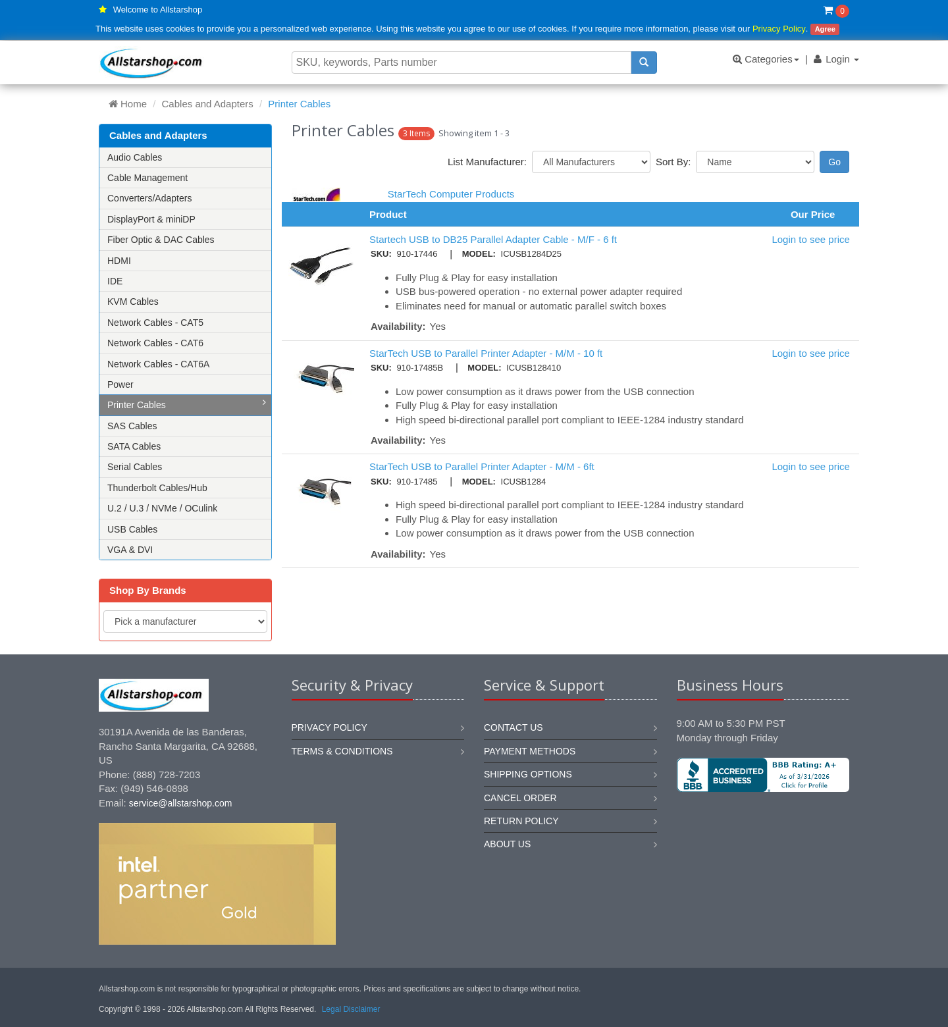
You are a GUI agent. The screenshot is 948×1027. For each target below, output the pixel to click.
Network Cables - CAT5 (155, 322)
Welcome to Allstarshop (158, 9)
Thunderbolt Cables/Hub (157, 488)
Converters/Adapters (149, 198)
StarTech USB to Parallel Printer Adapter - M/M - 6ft (481, 466)
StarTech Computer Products (451, 193)
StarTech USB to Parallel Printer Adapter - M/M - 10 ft (485, 353)
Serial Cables (134, 466)
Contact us (513, 727)
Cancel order (520, 798)
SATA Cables (134, 446)
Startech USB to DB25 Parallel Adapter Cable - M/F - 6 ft (493, 239)
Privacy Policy (779, 29)
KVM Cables (133, 301)
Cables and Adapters (207, 103)
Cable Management (147, 177)
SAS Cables (132, 426)
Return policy (521, 821)
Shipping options (528, 774)
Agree (825, 29)
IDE (114, 281)
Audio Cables (134, 157)
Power (120, 384)
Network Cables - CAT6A (158, 364)
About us (507, 844)
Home (128, 103)
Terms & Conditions (342, 751)
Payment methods (529, 751)
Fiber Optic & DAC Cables (161, 239)
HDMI (119, 260)
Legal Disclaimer (351, 1009)
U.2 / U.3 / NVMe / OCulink (162, 508)
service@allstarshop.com (180, 803)
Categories (766, 59)
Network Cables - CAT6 (155, 343)
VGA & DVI (130, 549)
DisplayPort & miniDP (151, 219)
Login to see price (810, 239)
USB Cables (132, 529)
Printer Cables (186, 404)
